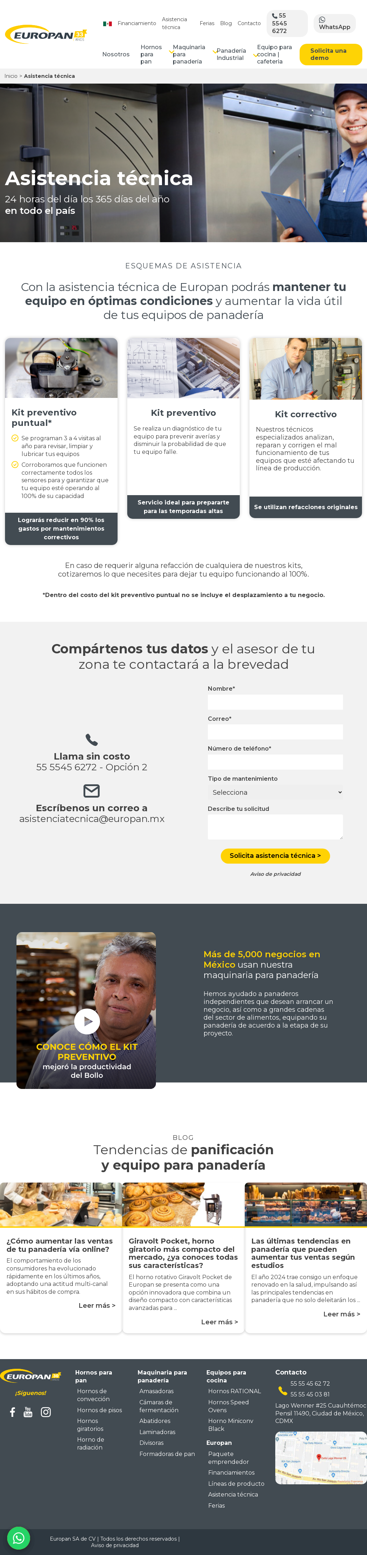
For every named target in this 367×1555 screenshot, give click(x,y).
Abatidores (154, 1421)
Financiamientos (231, 1472)
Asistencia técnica (233, 1494)
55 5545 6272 (279, 23)
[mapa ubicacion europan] (321, 1457)
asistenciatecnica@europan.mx (92, 819)
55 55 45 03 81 (310, 1394)
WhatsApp (335, 23)
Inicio (11, 76)
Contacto (249, 23)
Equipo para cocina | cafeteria (274, 54)
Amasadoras (156, 1391)
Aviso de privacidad (115, 1545)
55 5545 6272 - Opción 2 (91, 767)
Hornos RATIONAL (234, 1391)
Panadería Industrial (231, 54)
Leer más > (97, 1306)
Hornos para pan (151, 54)
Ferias (207, 23)
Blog (226, 23)
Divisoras (151, 1442)
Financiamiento (137, 23)
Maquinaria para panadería (189, 54)
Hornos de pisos (99, 1410)
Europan (219, 1442)
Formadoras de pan (167, 1454)
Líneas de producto (236, 1483)
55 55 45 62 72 (310, 1383)
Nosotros (116, 54)
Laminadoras (157, 1432)
